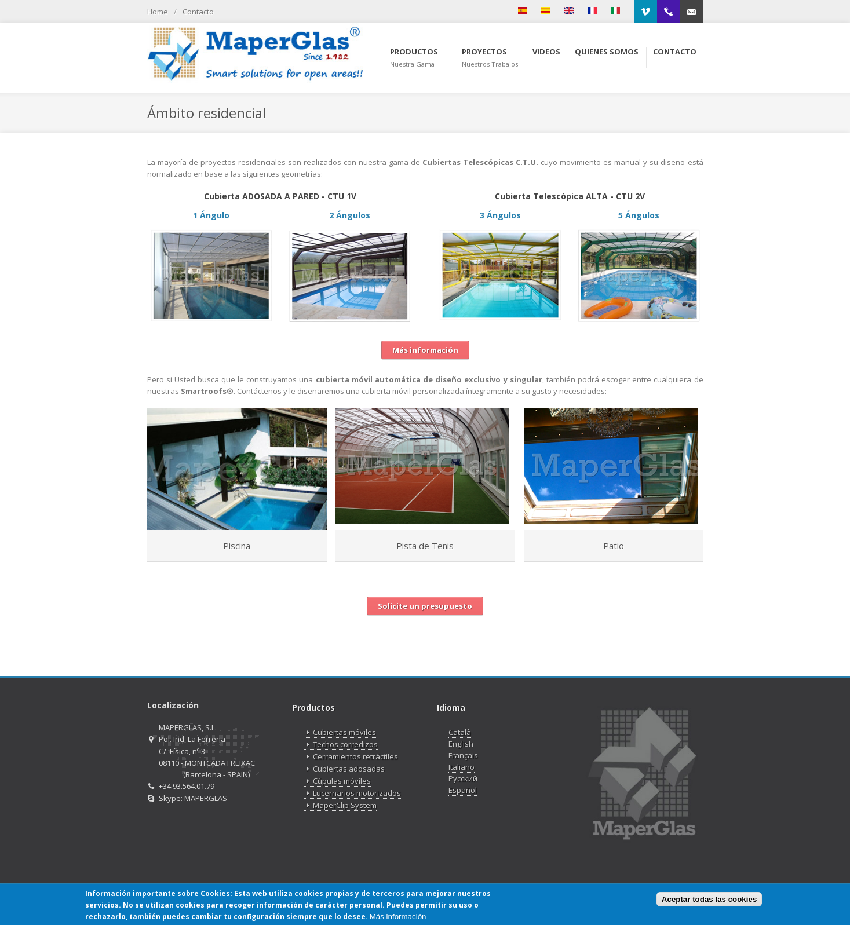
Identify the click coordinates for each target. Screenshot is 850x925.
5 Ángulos (638, 215)
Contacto (198, 11)
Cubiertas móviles (340, 732)
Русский (462, 778)
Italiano (461, 767)
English (460, 743)
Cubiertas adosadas (344, 768)
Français (463, 755)
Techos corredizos (341, 744)
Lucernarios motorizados (352, 793)
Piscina (236, 545)
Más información (398, 916)
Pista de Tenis (425, 545)
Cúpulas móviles (337, 781)
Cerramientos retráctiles (351, 756)
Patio (613, 545)
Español (462, 790)
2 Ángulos (349, 215)
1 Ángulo (211, 215)
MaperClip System (340, 805)
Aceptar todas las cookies (709, 899)
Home (157, 11)
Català (459, 732)
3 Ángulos (500, 215)
